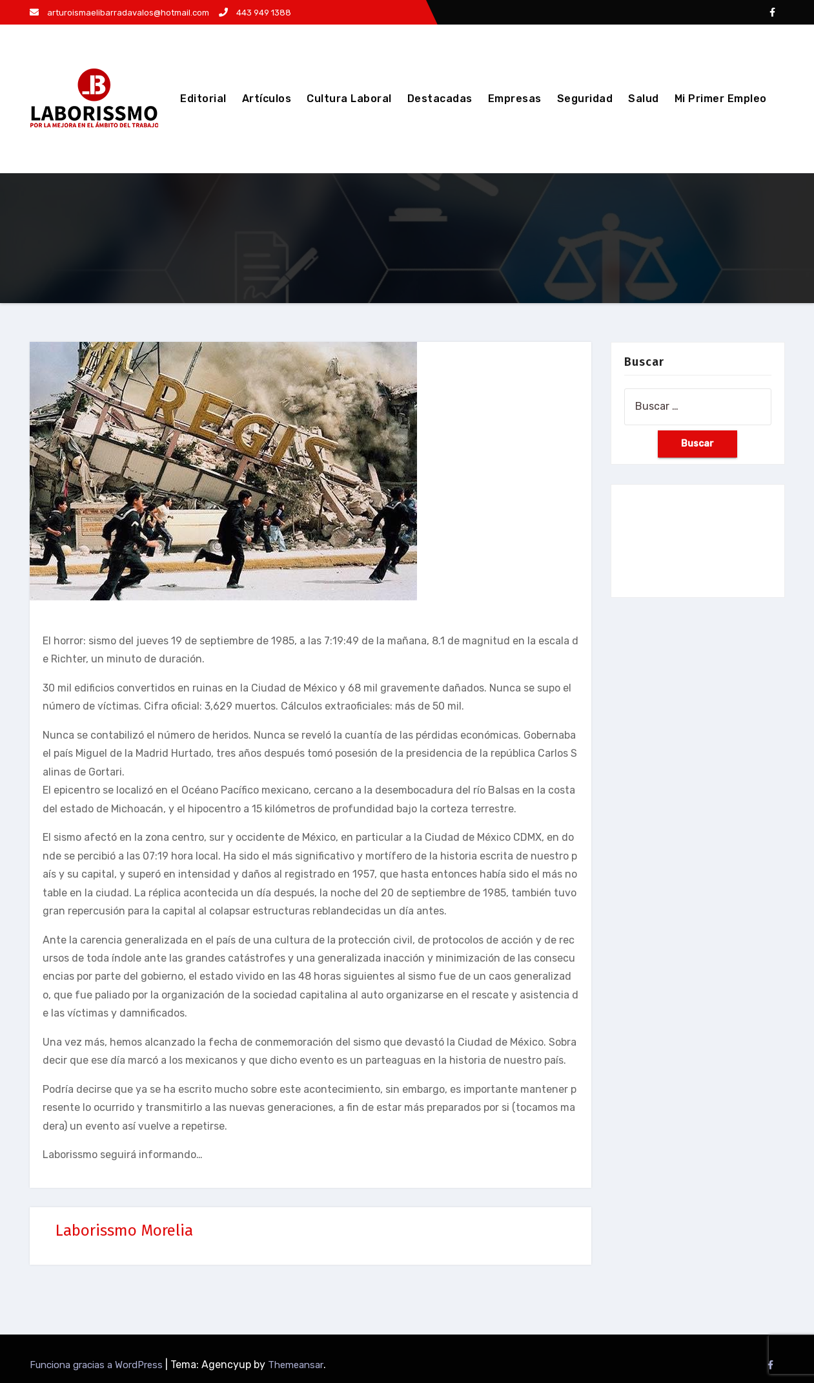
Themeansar (295, 1365)
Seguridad (585, 98)
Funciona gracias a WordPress (97, 1365)
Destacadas (440, 98)
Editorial (203, 98)
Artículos (267, 98)
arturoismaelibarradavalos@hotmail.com (119, 12)
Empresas (515, 98)
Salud (643, 98)
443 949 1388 (255, 12)
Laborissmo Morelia (124, 1230)
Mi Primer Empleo (721, 98)
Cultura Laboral (349, 98)
